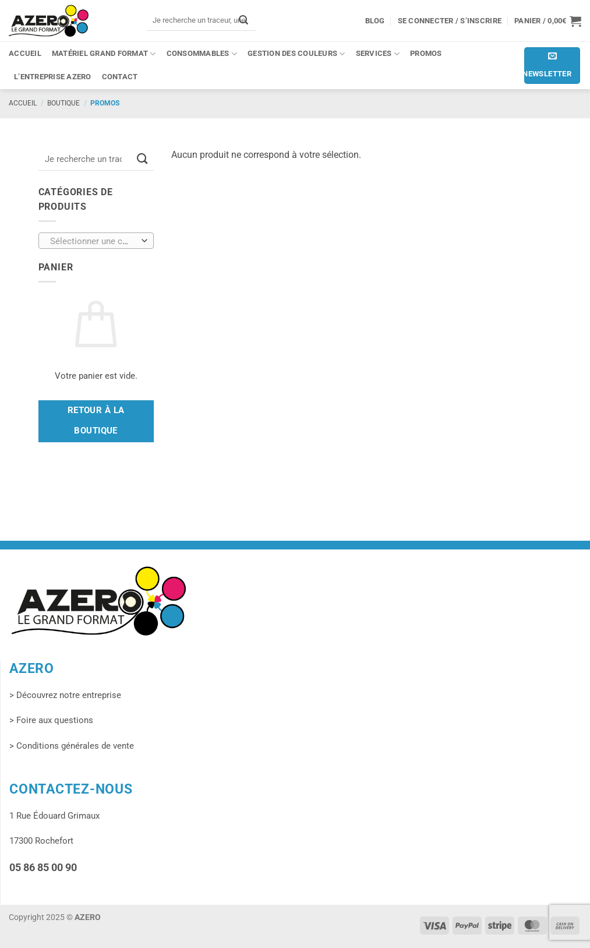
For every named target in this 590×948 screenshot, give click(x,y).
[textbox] (92, 241)
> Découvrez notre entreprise (65, 695)
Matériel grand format (104, 53)
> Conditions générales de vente (71, 746)
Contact (120, 76)
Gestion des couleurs (296, 53)
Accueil (25, 53)
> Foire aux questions (51, 720)
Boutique (63, 103)
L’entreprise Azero (52, 76)
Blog (375, 20)
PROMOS (426, 53)
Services (378, 53)
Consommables (202, 53)
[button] (547, 21)
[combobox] (96, 240)
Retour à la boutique (96, 421)
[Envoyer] (243, 20)
